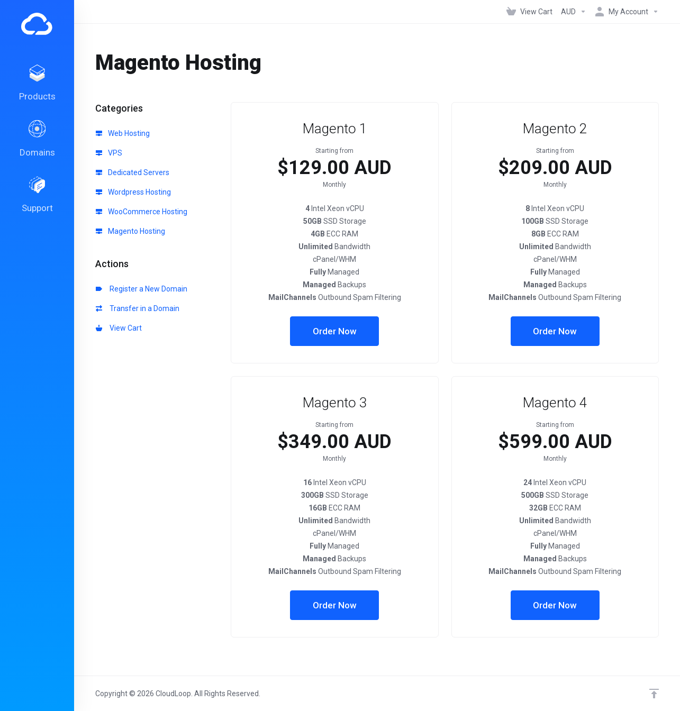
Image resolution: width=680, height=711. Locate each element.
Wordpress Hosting (133, 192)
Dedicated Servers (132, 172)
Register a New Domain (141, 289)
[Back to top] (654, 694)
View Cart (119, 328)
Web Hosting (123, 133)
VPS (109, 153)
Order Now (335, 331)
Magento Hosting (130, 231)
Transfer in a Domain (137, 308)
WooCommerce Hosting (141, 211)
